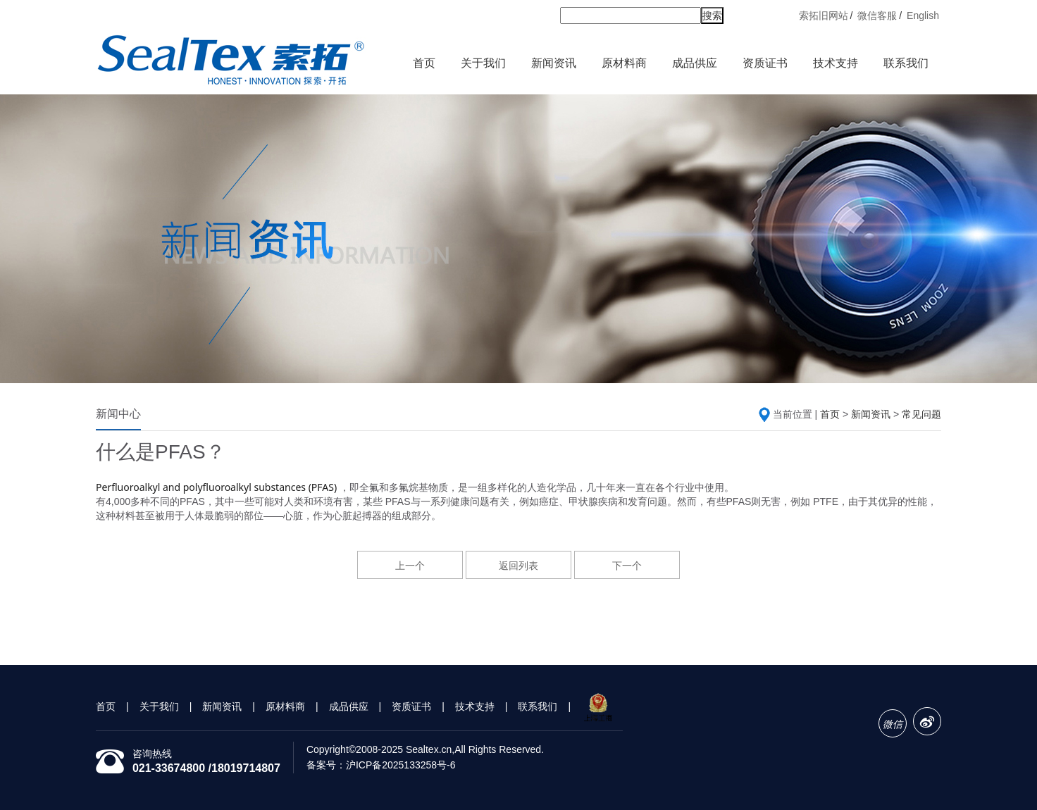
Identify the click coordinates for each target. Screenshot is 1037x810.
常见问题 (921, 414)
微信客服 (877, 15)
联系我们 (907, 64)
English (923, 15)
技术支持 (835, 63)
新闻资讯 (554, 64)
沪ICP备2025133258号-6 (401, 765)
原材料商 (625, 64)
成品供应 (694, 63)
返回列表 (518, 565)
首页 (424, 63)
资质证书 (766, 64)
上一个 (410, 565)
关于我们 (484, 64)
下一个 (627, 565)
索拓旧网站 (823, 15)
